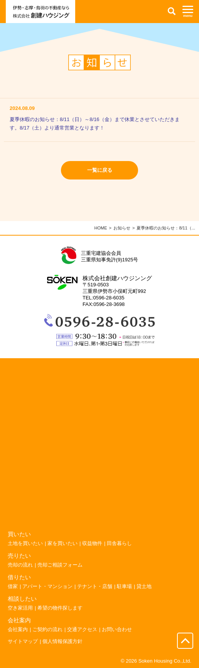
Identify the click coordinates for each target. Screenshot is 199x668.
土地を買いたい (25, 543)
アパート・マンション (47, 586)
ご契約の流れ (47, 629)
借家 (13, 586)
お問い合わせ (117, 629)
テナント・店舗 (94, 586)
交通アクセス (82, 629)
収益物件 (92, 543)
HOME (100, 228)
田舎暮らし (119, 543)
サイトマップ (23, 641)
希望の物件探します (60, 608)
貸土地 (144, 586)
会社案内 (18, 629)
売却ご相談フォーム (60, 565)
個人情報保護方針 (62, 641)
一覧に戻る (99, 170)
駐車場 (124, 586)
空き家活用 (20, 608)
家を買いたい (62, 543)
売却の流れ (20, 565)
